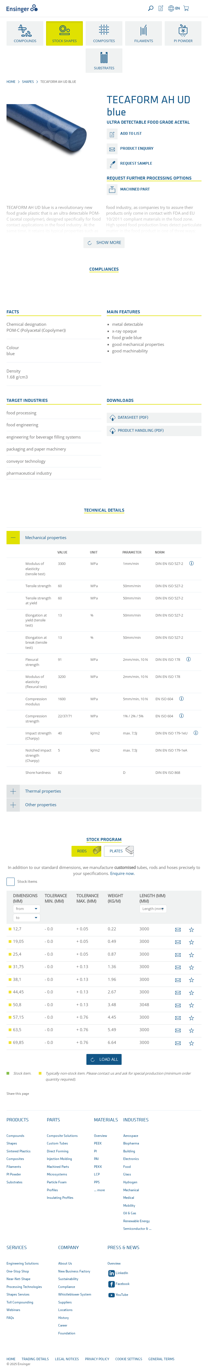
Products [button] (17, 1120)
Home (10, 82)
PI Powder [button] (183, 40)
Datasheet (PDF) (133, 418)
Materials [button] (106, 1120)
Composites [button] (104, 40)
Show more (108, 242)
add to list (131, 134)
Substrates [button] (104, 67)
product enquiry (136, 149)
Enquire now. (122, 873)
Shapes (28, 82)
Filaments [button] (143, 40)
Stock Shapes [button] (64, 40)
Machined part (135, 189)
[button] (196, 8)
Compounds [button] (25, 40)
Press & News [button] (123, 1247)
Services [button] (16, 1247)
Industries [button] (136, 1120)
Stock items (27, 882)
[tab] (104, 537)
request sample (136, 164)
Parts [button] (53, 1120)
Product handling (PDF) (141, 431)
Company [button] (68, 1247)
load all (108, 1059)
